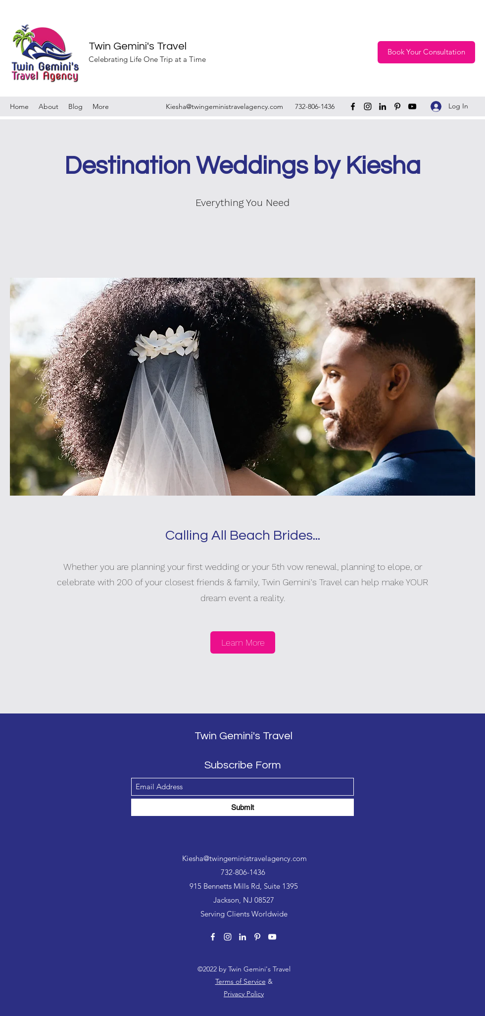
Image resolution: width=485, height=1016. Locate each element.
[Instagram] (368, 106)
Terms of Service (240, 981)
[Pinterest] (397, 106)
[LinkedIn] (383, 106)
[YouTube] (412, 106)
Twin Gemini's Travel (138, 46)
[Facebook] (353, 106)
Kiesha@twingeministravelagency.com (224, 106)
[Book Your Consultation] (426, 52)
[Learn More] (242, 642)
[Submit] (242, 807)
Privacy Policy (244, 993)
